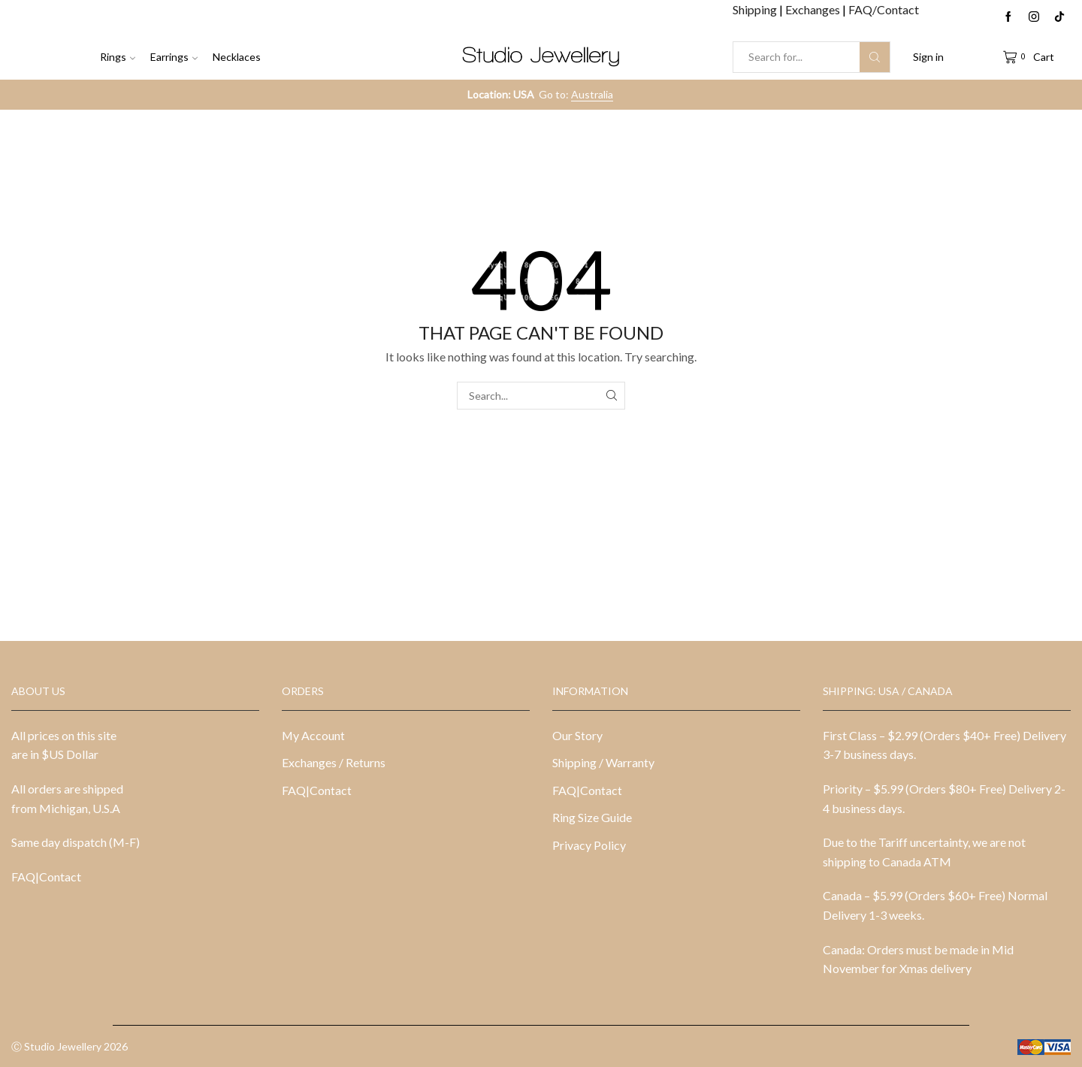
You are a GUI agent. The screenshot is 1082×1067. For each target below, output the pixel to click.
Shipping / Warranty (603, 762)
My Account (313, 735)
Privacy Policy (589, 845)
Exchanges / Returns (333, 762)
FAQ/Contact (883, 9)
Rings (117, 56)
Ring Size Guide (592, 817)
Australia (592, 94)
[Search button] (875, 57)
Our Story (577, 735)
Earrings (174, 56)
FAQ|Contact (46, 876)
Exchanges (813, 9)
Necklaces (237, 56)
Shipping (756, 9)
